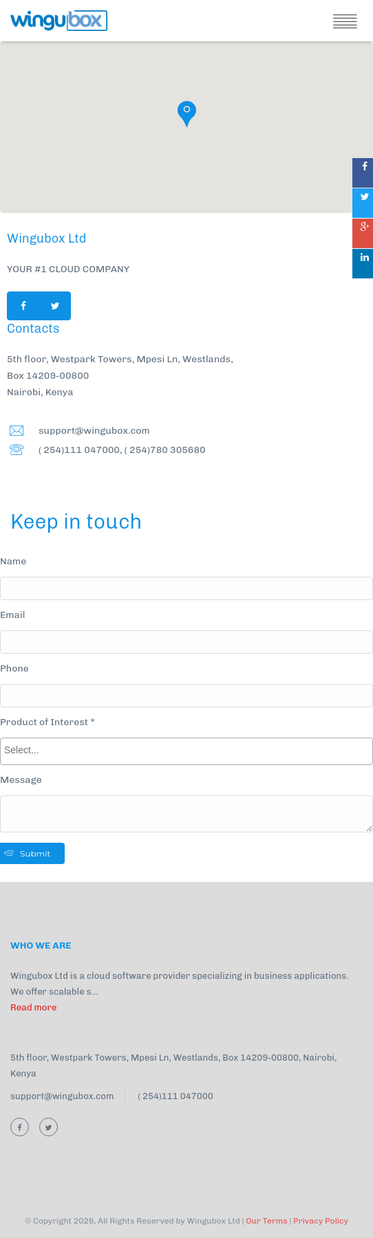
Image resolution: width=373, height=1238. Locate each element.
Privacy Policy (320, 1221)
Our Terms (267, 1221)
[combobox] (186, 751)
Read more (33, 1007)
